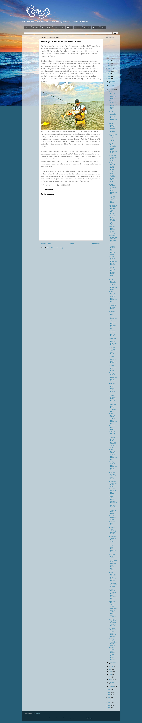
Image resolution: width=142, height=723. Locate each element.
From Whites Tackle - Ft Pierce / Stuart (112, 158)
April (110, 677)
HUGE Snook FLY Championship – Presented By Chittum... (113, 565)
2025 (109, 60)
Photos (69, 28)
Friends (95, 28)
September (112, 662)
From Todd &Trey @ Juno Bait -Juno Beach (113, 199)
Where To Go (46, 28)
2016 (109, 692)
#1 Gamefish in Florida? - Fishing (113, 584)
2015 (109, 695)
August (111, 666)
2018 (109, 79)
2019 (109, 76)
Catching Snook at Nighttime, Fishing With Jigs (112, 399)
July (110, 669)
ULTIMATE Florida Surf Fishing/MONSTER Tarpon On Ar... (113, 442)
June (110, 671)
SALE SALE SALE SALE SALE (112, 603)
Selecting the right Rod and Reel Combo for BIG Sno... (113, 622)
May (110, 674)
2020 (109, 73)
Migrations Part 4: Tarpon (112, 556)
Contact (77, 28)
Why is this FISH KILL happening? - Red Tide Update (113, 220)
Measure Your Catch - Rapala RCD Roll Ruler (112, 548)
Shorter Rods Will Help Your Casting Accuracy (113, 137)
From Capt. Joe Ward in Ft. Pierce (112, 368)
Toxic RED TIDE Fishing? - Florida (112, 333)
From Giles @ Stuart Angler (112, 517)
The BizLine (36, 713)
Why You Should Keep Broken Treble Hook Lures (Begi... (112, 653)
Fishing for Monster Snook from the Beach (112, 166)
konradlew (77, 718)
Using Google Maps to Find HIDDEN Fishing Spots (112, 249)
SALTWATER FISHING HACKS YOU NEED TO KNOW (113, 209)
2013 (109, 700)
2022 (109, 68)
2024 (109, 63)
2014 (109, 697)
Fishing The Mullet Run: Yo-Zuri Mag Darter (112, 408)
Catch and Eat (59, 28)
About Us (36, 28)
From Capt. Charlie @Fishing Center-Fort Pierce (113, 360)
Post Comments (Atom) (56, 248)
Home (27, 28)
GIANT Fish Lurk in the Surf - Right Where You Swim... (113, 632)
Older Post (96, 244)
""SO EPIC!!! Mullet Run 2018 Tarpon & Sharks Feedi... (113, 509)
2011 (109, 705)
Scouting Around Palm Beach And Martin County (113, 260)
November (112, 85)
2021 (109, 71)
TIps (103, 28)
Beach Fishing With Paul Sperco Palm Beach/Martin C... (113, 116)
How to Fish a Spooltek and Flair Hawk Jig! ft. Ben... (113, 239)
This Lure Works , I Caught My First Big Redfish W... (113, 105)
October (111, 89)
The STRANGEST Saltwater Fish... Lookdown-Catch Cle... (113, 322)
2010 (109, 708)
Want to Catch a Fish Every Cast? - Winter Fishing (113, 127)
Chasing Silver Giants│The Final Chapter (113, 642)
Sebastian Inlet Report (112, 313)
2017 (109, 689)
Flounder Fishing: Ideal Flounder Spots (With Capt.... (112, 272)
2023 (109, 66)
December (112, 81)
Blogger (90, 718)
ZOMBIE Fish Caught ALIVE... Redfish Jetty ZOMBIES (113, 612)
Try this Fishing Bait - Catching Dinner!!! (112, 95)
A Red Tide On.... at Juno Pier (112, 433)
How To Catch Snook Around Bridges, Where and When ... (113, 176)
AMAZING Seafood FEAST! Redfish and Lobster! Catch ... (112, 388)
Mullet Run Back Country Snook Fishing (112, 230)
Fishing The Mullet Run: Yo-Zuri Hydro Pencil (113, 342)
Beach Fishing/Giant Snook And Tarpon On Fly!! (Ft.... (113, 576)
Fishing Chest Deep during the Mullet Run (113, 500)
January (111, 686)
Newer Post (46, 244)
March (111, 679)
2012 (109, 702)
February (111, 682)
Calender (87, 28)
